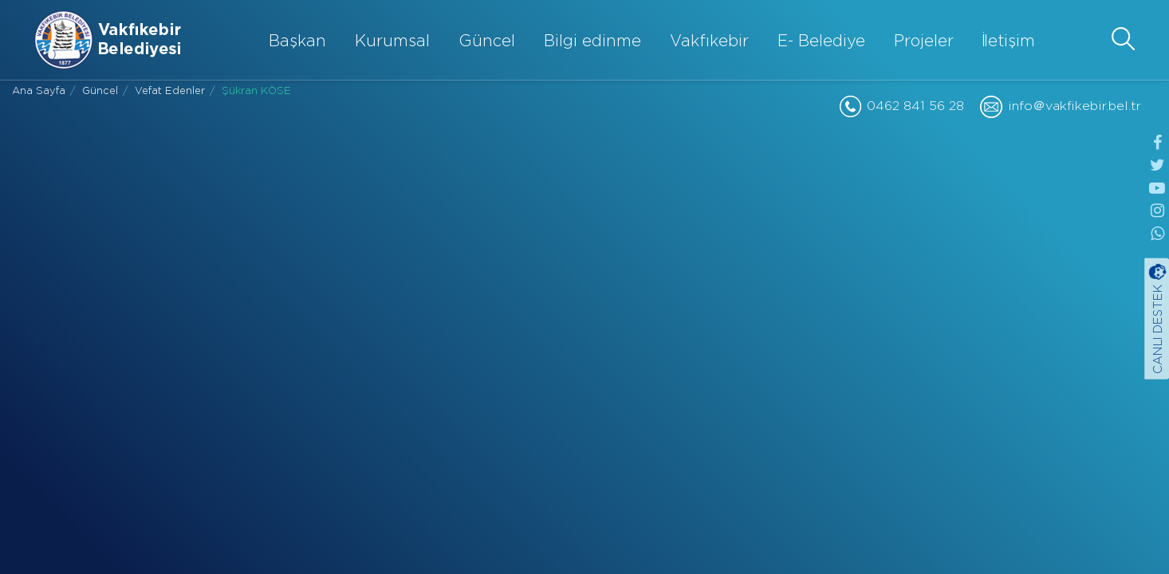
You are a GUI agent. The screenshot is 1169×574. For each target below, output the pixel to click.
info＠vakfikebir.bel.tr (1074, 106)
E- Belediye (821, 41)
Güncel (487, 41)
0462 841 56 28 (915, 106)
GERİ (584, 386)
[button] (1123, 38)
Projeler (924, 41)
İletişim (1008, 41)
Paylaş (303, 375)
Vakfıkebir (709, 41)
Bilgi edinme (592, 41)
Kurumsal (392, 41)
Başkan (297, 41)
